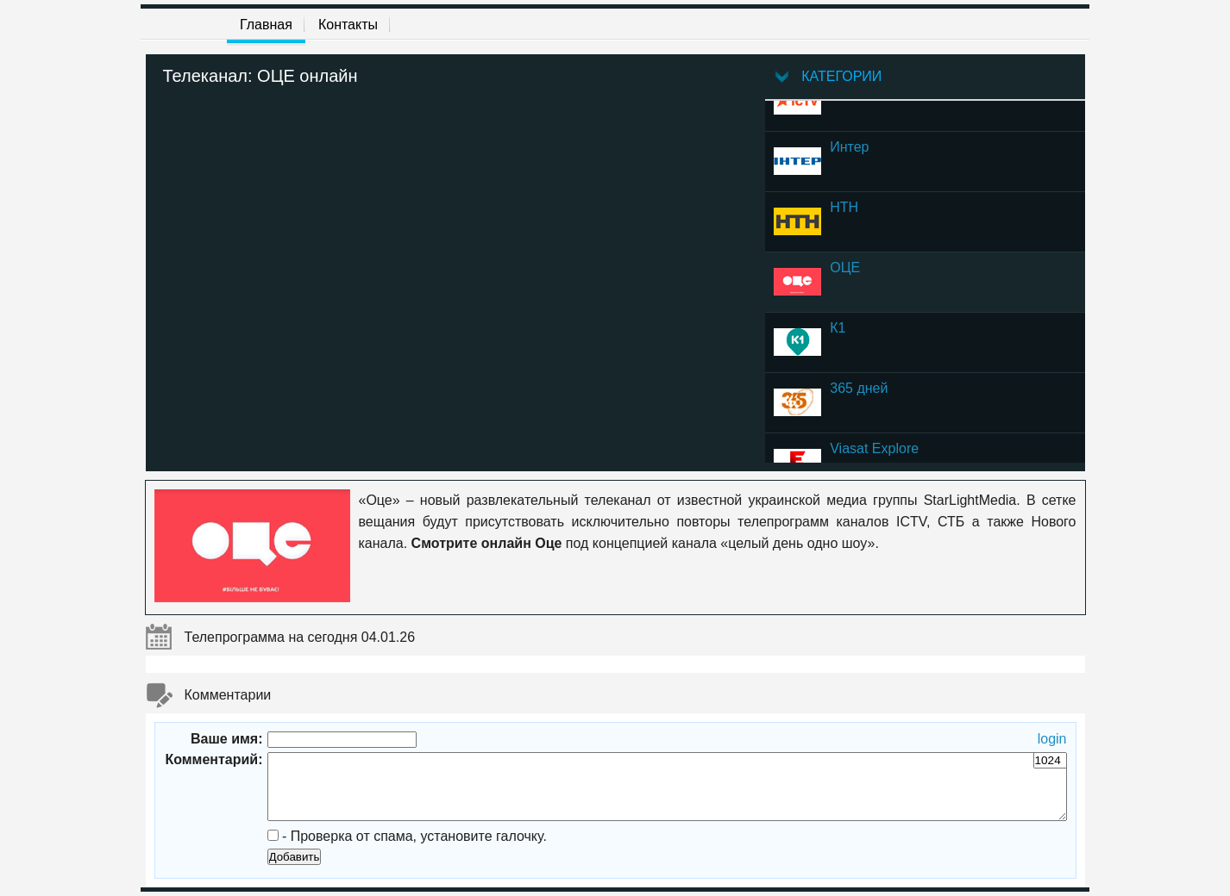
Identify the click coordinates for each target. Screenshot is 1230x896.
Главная (266, 24)
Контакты (348, 24)
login (1052, 738)
